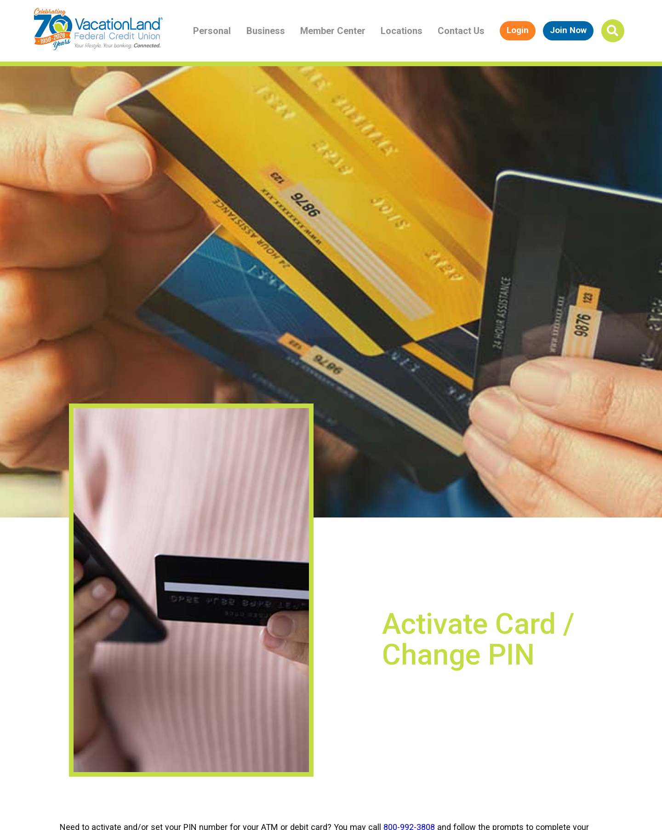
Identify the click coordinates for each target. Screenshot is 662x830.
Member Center (332, 30)
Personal (212, 30)
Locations (401, 30)
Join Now (568, 30)
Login (518, 30)
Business (265, 30)
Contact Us (461, 30)
